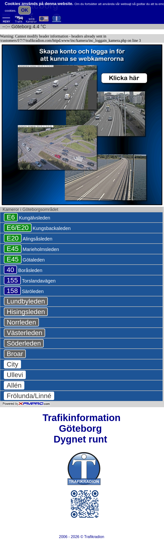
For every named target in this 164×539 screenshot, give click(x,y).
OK (24, 10)
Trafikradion (94, 537)
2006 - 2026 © (81, 537)
